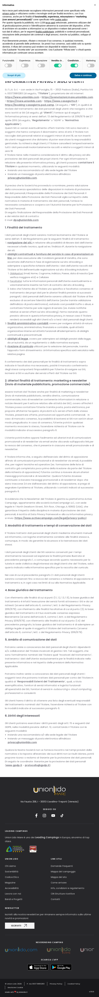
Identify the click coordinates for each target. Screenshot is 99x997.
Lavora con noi (13, 893)
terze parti (50, 16)
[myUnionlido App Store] (37, 967)
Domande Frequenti (62, 866)
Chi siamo (10, 866)
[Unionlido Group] (21, 949)
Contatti (55, 899)
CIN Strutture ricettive (63, 893)
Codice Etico (12, 877)
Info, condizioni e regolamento (67, 888)
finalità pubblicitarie (45, 25)
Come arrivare (59, 882)
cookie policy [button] (61, 13)
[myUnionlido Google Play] (61, 967)
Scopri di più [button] (14, 69)
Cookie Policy (73, 984)
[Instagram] (44, 815)
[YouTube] (53, 815)
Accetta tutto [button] (85, 69)
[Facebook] (36, 815)
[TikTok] (62, 815)
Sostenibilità (11, 871)
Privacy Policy (56, 984)
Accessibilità (12, 888)
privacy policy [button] (8, 7)
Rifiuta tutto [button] (61, 69)
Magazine (10, 882)
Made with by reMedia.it (16, 991)
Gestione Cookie (15, 987)
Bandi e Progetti (13, 899)
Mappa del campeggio (63, 871)
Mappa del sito (59, 877)
